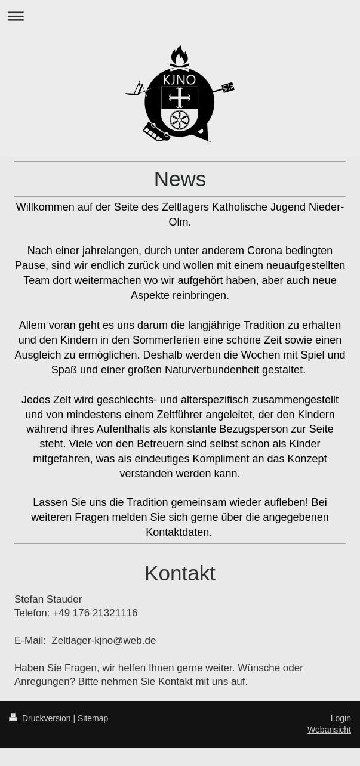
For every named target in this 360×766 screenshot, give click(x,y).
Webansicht (329, 729)
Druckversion (41, 718)
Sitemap (93, 718)
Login (341, 718)
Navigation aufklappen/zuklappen (180, 16)
